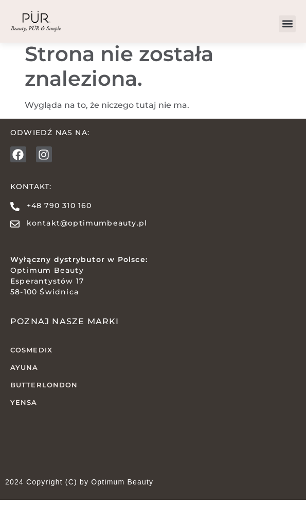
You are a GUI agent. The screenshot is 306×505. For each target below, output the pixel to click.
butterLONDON (44, 390)
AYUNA (24, 372)
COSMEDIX (31, 355)
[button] (287, 23)
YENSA (24, 407)
